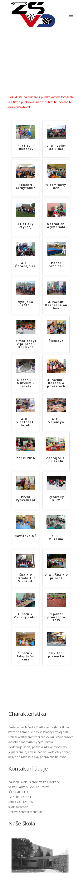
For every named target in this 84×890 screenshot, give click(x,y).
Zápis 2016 (25, 458)
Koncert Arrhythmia (26, 186)
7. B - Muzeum (56, 537)
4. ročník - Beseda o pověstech (56, 383)
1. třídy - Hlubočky (26, 147)
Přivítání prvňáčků (56, 654)
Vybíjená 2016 (25, 303)
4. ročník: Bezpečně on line (56, 305)
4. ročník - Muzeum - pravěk (25, 383)
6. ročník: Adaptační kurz (26, 656)
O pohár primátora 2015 (56, 617)
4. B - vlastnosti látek (25, 422)
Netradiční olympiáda (56, 225)
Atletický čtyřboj (26, 225)
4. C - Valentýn (56, 420)
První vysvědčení (25, 498)
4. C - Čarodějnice (25, 264)
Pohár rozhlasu (56, 264)
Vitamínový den (56, 186)
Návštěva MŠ (25, 536)
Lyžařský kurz (56, 498)
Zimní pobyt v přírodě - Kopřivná (25, 344)
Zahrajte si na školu (55, 459)
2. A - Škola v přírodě (56, 576)
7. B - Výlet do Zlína (56, 147)
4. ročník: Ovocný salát (25, 615)
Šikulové (56, 341)
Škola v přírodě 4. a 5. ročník (26, 578)
